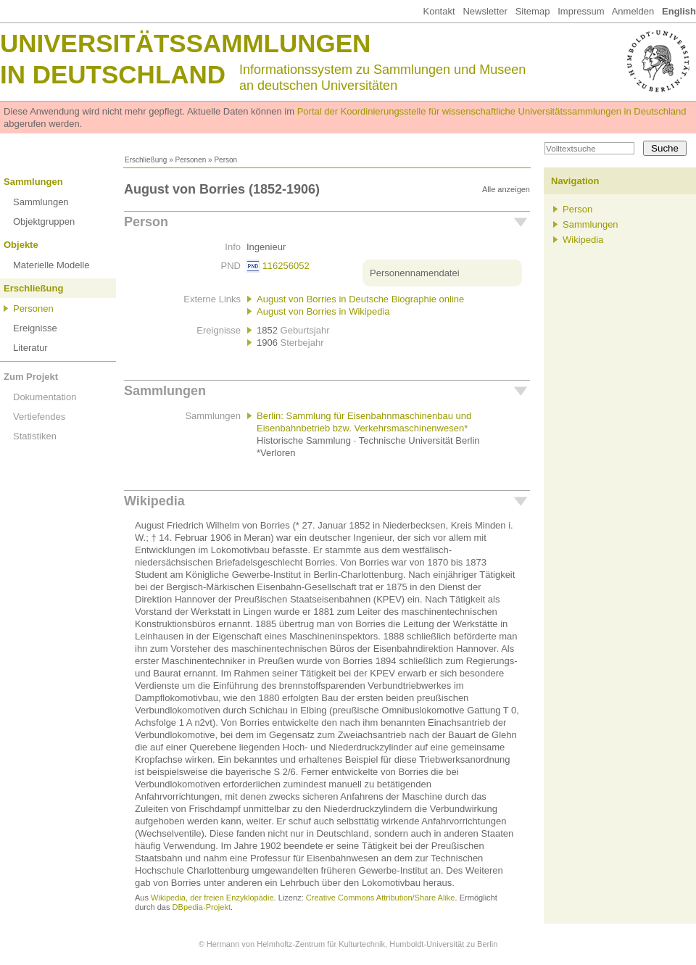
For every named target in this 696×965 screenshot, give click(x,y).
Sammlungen (33, 181)
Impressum (581, 11)
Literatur (30, 347)
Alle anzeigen (506, 189)
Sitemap (532, 11)
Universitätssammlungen (185, 43)
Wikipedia (154, 501)
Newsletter (485, 11)
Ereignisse (35, 328)
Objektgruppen (44, 221)
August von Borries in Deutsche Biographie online (360, 299)
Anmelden (633, 11)
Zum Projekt (31, 376)
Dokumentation (44, 397)
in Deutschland (112, 74)
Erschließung (146, 160)
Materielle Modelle (51, 265)
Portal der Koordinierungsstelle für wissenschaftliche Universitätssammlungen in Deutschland (492, 111)
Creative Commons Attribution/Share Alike (380, 897)
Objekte (21, 244)
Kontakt (439, 11)
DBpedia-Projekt (202, 907)
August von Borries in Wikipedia (323, 311)
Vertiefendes (39, 416)
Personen (190, 160)
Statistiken (35, 436)
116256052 (286, 265)
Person (146, 222)
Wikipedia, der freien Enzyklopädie (212, 897)
